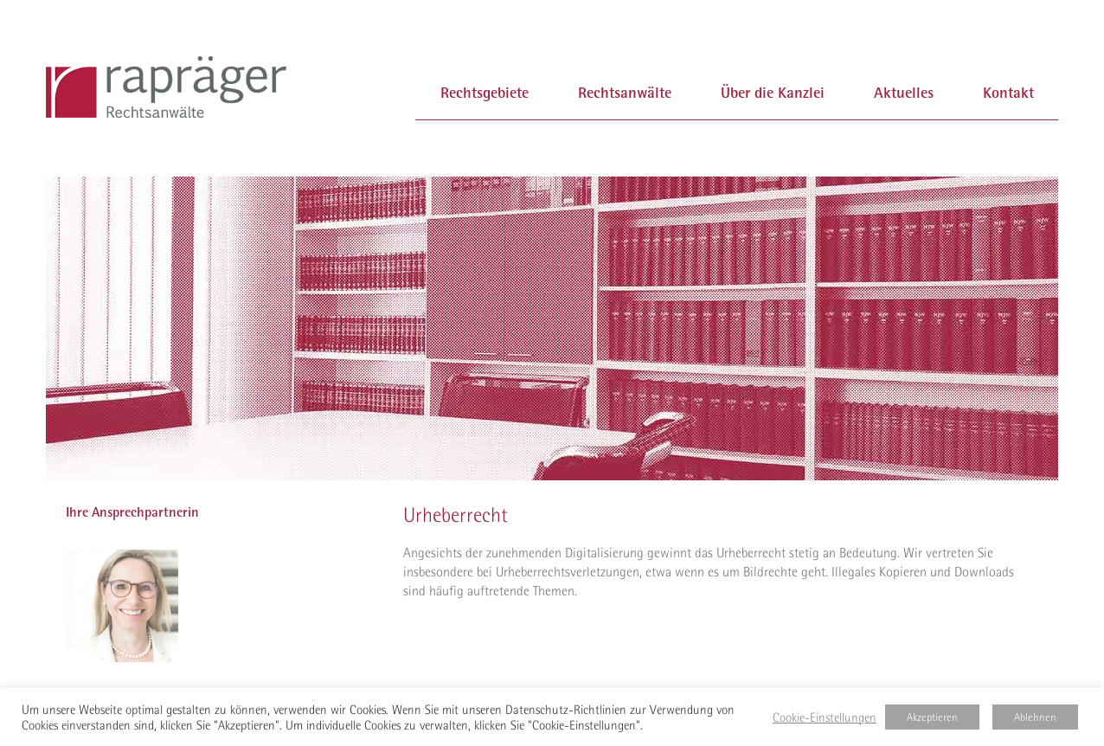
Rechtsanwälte (624, 92)
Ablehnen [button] (1035, 717)
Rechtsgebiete (484, 92)
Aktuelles (904, 92)
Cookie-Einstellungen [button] (824, 717)
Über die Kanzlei (773, 92)
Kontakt (1008, 92)
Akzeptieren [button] (932, 717)
